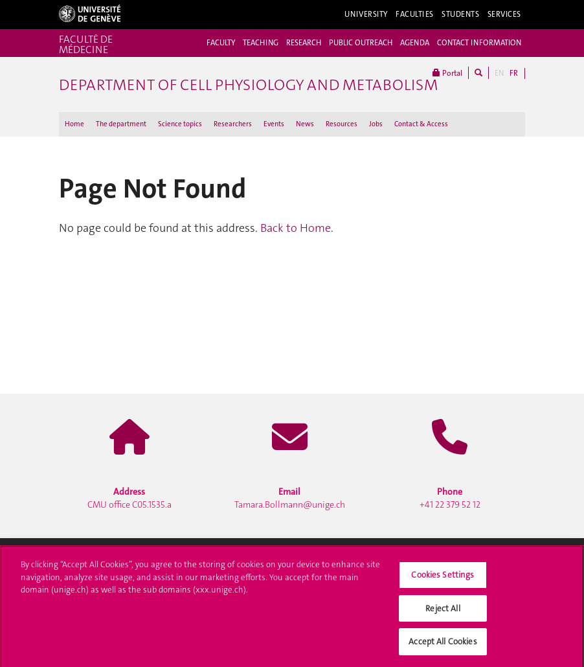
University (366, 14)
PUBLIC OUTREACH (360, 43)
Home (74, 124)
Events (274, 124)
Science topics (180, 124)
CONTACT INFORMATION (479, 43)
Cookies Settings (442, 577)
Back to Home (295, 228)
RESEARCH (303, 43)
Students (461, 14)
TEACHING (260, 43)
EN (499, 73)
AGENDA (414, 43)
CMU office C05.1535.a (129, 498)
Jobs (376, 124)
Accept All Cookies (443, 645)
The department (121, 124)
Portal (447, 72)
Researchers (233, 124)
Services (505, 14)
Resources (341, 124)
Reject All (442, 611)
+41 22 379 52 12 (450, 498)
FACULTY (221, 43)
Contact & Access (421, 124)
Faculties (415, 14)
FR (514, 73)
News (305, 124)
